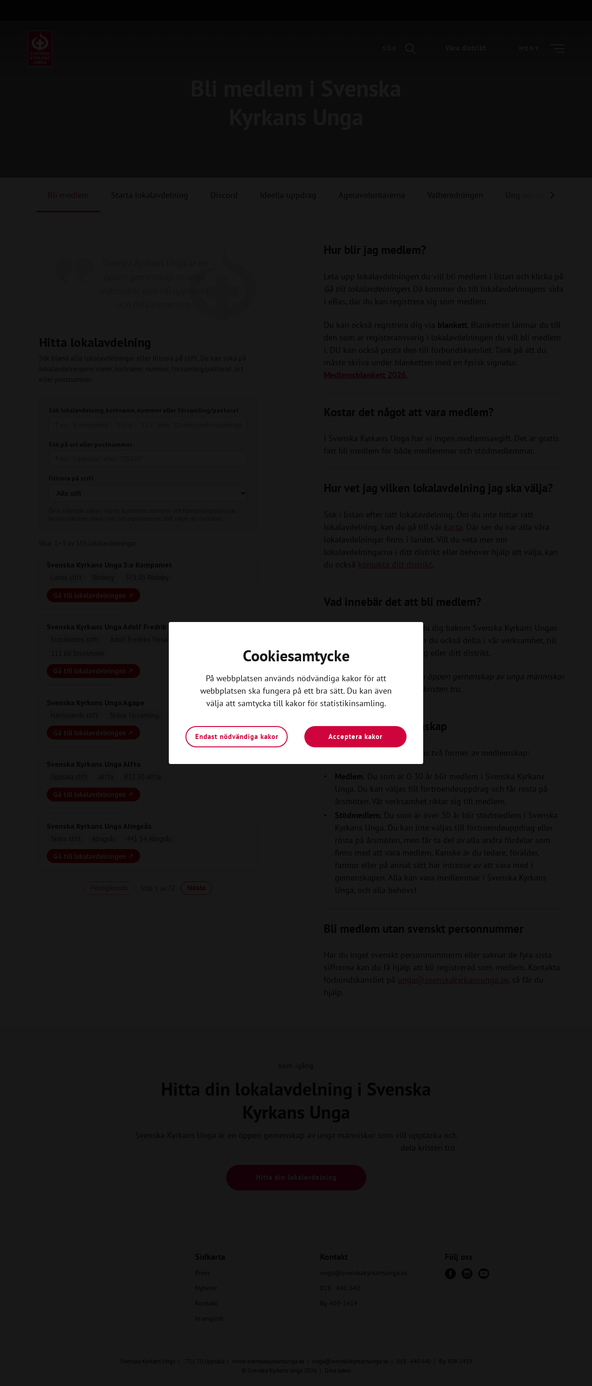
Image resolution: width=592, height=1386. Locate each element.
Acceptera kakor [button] (355, 736)
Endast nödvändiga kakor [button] (236, 736)
